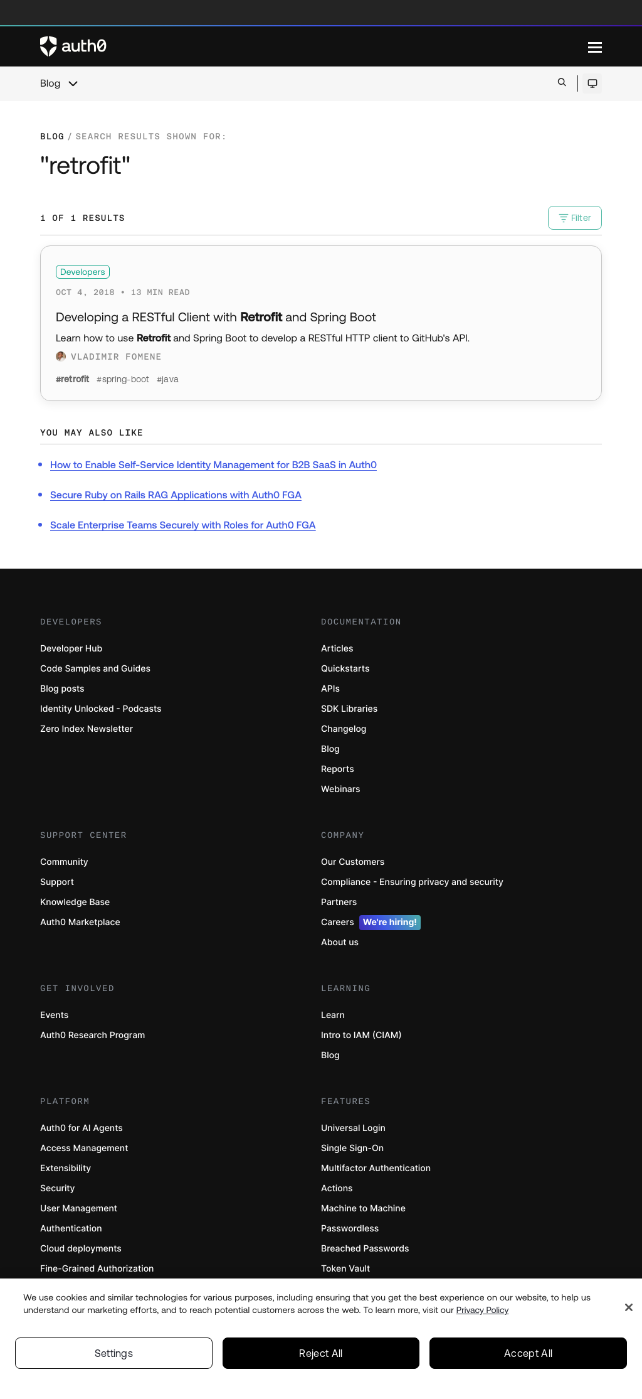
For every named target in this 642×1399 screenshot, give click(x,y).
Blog (50, 83)
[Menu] (595, 46)
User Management (78, 1208)
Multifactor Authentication (376, 1168)
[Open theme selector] (592, 83)
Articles (337, 648)
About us (340, 942)
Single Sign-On (352, 1148)
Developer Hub (71, 648)
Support (57, 882)
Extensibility (65, 1168)
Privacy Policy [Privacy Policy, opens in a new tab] (482, 1312)
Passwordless (350, 1228)
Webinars (340, 789)
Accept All (528, 1355)
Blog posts (62, 688)
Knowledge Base (75, 902)
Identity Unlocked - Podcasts (101, 709)
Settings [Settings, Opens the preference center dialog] (114, 1355)
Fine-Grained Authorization (97, 1268)
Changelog (343, 729)
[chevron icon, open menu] (72, 83)
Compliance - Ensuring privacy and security (412, 882)
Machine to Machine (363, 1208)
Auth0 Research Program (92, 1035)
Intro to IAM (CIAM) (361, 1035)
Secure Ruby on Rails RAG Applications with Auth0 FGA (176, 495)
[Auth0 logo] (314, 46)
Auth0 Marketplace (80, 922)
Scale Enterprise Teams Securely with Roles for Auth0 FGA (183, 525)
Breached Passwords (365, 1248)
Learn (333, 1015)
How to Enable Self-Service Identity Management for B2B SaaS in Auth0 (213, 465)
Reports (337, 769)
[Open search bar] (562, 83)
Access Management (84, 1148)
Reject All (320, 1355)
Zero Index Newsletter (86, 729)
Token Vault (345, 1268)
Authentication (71, 1228)
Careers (371, 922)
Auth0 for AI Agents (81, 1128)
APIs (330, 688)
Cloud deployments (81, 1248)
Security (57, 1188)
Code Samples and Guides (95, 668)
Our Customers (352, 862)
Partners (339, 902)
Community (64, 862)
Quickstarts (345, 668)
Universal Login (353, 1128)
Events (54, 1015)
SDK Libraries (349, 709)
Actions (337, 1188)
